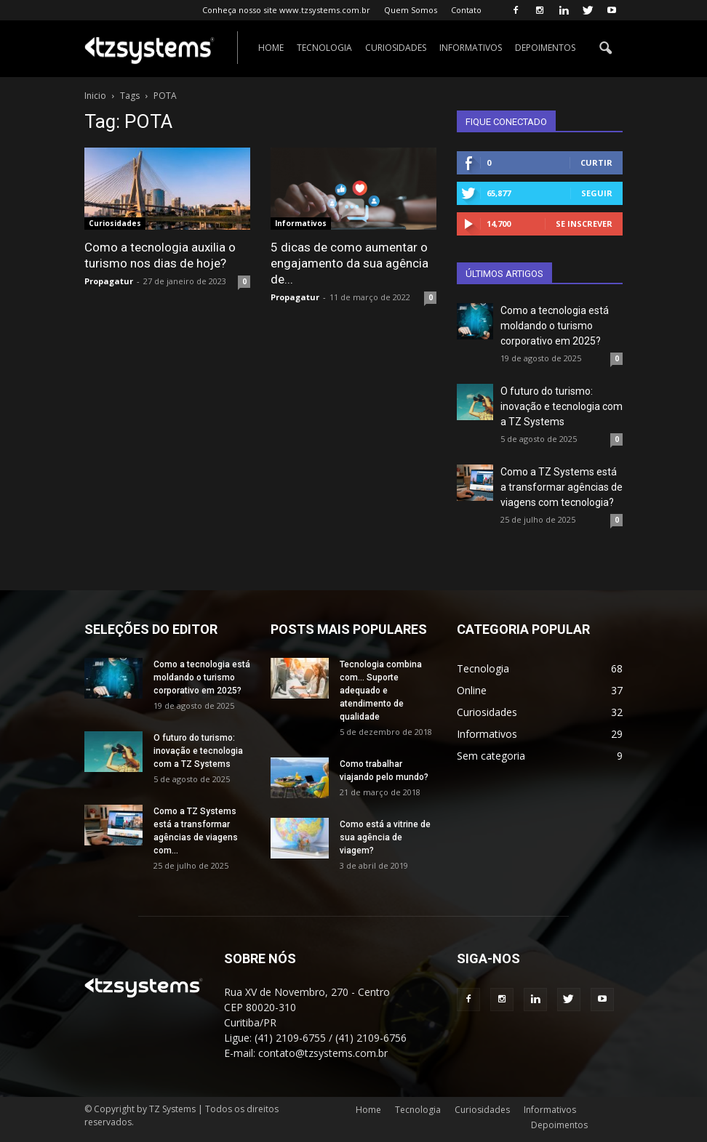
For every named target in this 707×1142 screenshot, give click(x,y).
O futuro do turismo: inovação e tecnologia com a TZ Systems (561, 406)
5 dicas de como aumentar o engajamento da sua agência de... (349, 263)
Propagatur (108, 281)
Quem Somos (410, 9)
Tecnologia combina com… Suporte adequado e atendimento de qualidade (381, 690)
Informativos (470, 47)
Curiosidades (395, 47)
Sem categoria (491, 756)
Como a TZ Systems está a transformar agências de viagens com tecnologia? (561, 487)
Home (271, 47)
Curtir (596, 162)
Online (472, 690)
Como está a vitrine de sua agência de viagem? (385, 837)
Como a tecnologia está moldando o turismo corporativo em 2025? (554, 326)
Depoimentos (545, 47)
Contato (466, 9)
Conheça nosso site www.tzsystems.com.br (286, 9)
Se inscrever (584, 223)
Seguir (596, 193)
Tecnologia (324, 47)
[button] (605, 48)
